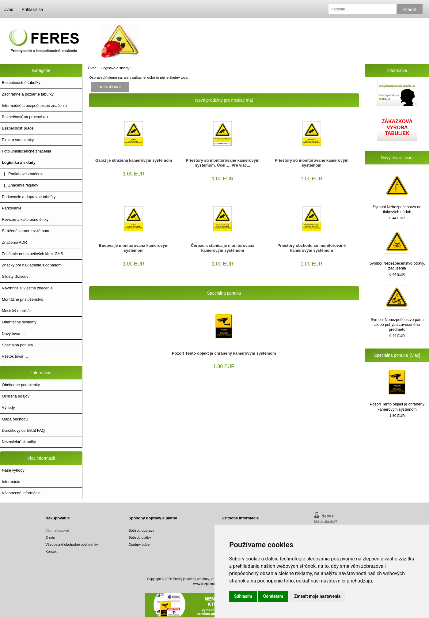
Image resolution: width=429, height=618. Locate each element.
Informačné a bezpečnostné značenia (34, 105)
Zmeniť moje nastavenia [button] (317, 596)
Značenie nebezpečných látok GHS (32, 253)
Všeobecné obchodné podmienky (71, 544)
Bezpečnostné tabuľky (21, 82)
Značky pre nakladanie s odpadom (32, 265)
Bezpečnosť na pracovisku (25, 117)
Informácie (11, 481)
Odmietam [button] (273, 596)
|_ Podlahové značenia (23, 173)
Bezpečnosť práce (17, 128)
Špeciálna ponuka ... (19, 345)
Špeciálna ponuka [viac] (397, 355)
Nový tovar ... (13, 333)
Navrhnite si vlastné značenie (27, 288)
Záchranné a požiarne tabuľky (28, 94)
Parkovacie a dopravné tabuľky (28, 196)
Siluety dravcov (15, 276)
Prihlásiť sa (32, 9)
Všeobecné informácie (21, 493)
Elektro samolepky (18, 140)
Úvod (8, 9)
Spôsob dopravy (141, 530)
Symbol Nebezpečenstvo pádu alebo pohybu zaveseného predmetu (396, 308)
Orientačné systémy (19, 322)
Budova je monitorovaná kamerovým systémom (134, 248)
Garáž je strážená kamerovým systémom (133, 160)
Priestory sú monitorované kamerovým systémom (311, 163)
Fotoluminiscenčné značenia (26, 151)
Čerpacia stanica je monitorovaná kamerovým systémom (222, 248)
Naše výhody (13, 470)
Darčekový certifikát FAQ (23, 430)
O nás (50, 537)
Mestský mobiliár (16, 310)
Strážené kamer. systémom (25, 230)
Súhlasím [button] (243, 596)
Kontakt (51, 551)
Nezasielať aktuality (19, 441)
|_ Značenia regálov (20, 185)
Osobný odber (139, 544)
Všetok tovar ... (15, 356)
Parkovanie (11, 208)
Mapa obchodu (15, 419)
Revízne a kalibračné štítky (25, 219)
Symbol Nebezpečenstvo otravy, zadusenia (397, 249)
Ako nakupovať (57, 530)
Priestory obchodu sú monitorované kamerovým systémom (311, 248)
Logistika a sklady (115, 68)
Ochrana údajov (15, 396)
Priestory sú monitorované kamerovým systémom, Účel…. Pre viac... (222, 163)
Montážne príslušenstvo (22, 299)
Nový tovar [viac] (397, 157)
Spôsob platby (139, 537)
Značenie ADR (14, 242)
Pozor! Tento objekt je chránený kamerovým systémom (224, 353)
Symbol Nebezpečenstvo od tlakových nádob (397, 193)
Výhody (8, 407)
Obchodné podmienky (21, 384)
